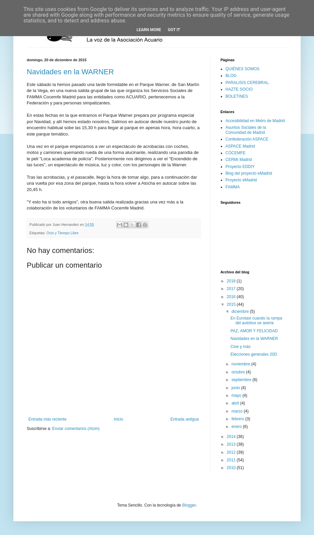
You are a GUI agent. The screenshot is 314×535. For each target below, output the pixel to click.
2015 (232, 304)
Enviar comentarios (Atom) (76, 428)
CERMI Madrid (238, 159)
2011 (232, 460)
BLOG (231, 75)
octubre (238, 372)
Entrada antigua (184, 419)
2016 (232, 296)
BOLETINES (236, 96)
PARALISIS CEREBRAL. (247, 82)
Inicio (118, 419)
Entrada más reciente (47, 419)
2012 (232, 452)
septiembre (242, 379)
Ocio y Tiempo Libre (62, 233)
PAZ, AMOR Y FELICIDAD (254, 331)
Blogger (189, 505)
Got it (174, 29)
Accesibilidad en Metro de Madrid (255, 120)
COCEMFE (235, 153)
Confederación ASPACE (247, 139)
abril (235, 403)
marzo (237, 411)
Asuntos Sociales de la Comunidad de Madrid (245, 130)
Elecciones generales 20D (253, 354)
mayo (237, 395)
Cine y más (240, 346)
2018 (232, 281)
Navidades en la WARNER (70, 72)
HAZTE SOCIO (239, 89)
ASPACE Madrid (240, 146)
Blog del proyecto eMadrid (248, 173)
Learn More (149, 29)
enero (237, 426)
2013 (232, 444)
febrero (238, 419)
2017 (232, 288)
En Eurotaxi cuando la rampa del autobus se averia (256, 320)
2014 (232, 436)
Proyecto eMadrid (241, 180)
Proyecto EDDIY (240, 166)
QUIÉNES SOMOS (242, 69)
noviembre (241, 364)
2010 (232, 467)
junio (236, 387)
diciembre (240, 311)
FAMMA (232, 187)
